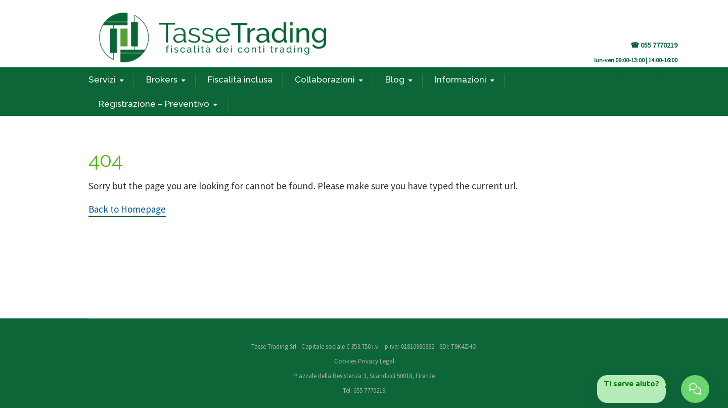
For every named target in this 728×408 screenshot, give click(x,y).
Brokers (161, 79)
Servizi (102, 79)
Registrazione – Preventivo (154, 104)
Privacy (368, 361)
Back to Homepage (127, 209)
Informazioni (460, 79)
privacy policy (659, 74)
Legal (387, 361)
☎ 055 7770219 (653, 45)
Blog (394, 79)
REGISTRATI (624, 74)
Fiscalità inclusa (240, 79)
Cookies (346, 361)
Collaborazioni (325, 79)
